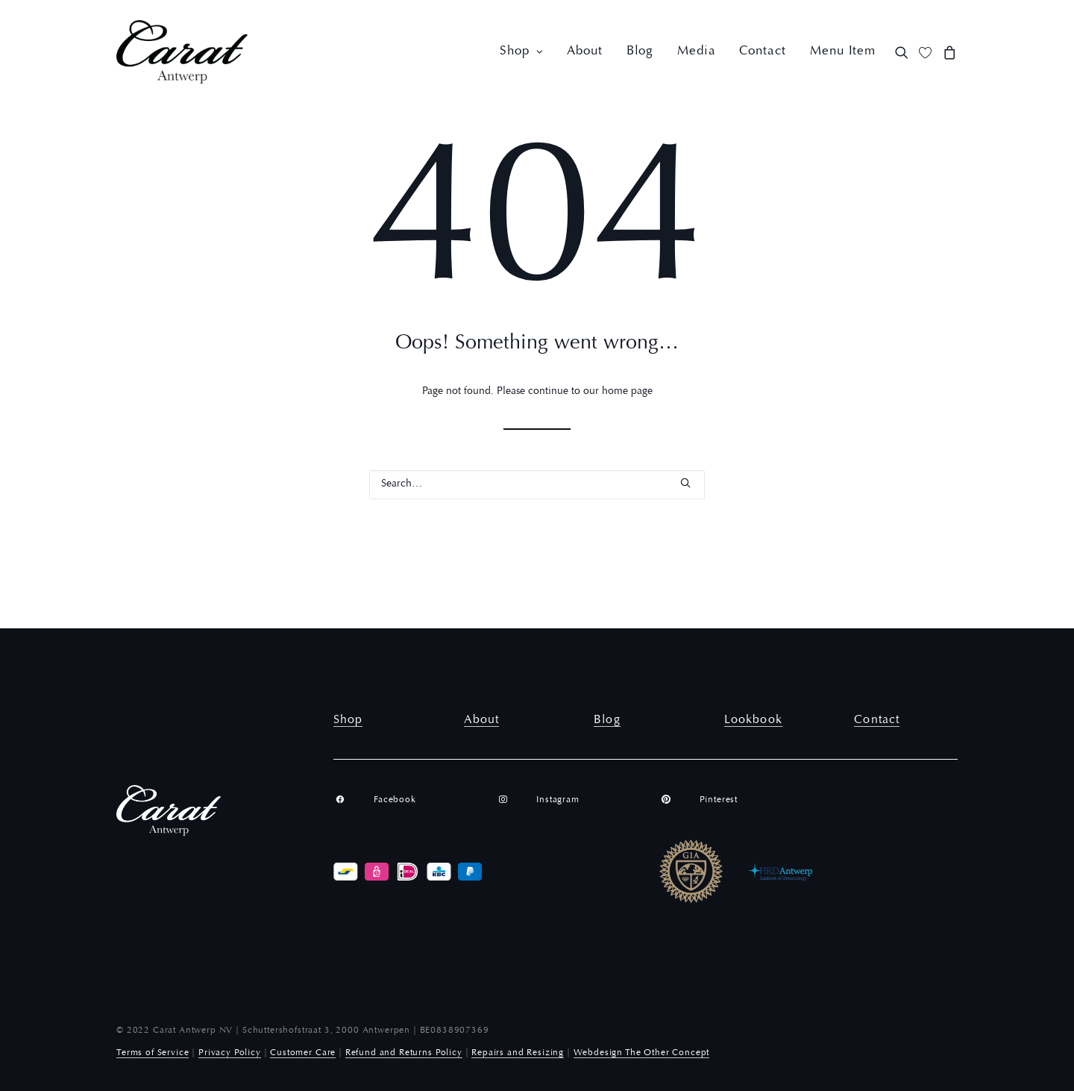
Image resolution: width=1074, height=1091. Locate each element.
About (584, 52)
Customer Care (303, 1052)
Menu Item (843, 52)
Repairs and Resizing (517, 1052)
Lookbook (753, 720)
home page (627, 392)
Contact (762, 52)
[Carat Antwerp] (182, 52)
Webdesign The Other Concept (642, 1052)
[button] (904, 52)
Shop (521, 52)
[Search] (537, 484)
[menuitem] (521, 52)
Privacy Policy (229, 1052)
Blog (639, 52)
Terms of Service (152, 1052)
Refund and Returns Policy (403, 1052)
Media (696, 52)
